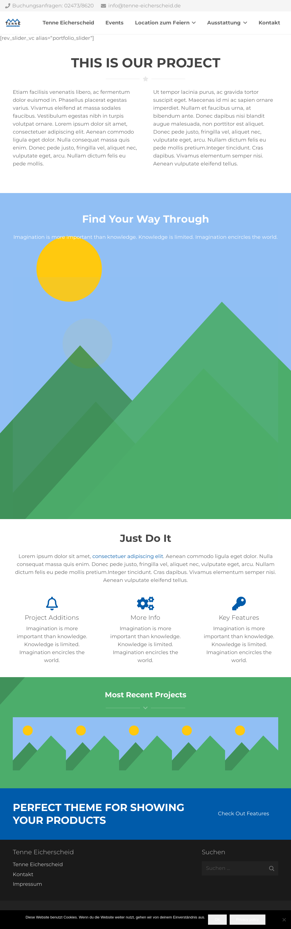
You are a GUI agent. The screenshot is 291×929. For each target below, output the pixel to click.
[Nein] (284, 919)
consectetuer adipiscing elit (127, 556)
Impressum (27, 884)
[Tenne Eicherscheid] (13, 22)
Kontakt (23, 874)
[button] (193, 22)
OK (217, 919)
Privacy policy (247, 919)
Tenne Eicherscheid (38, 864)
